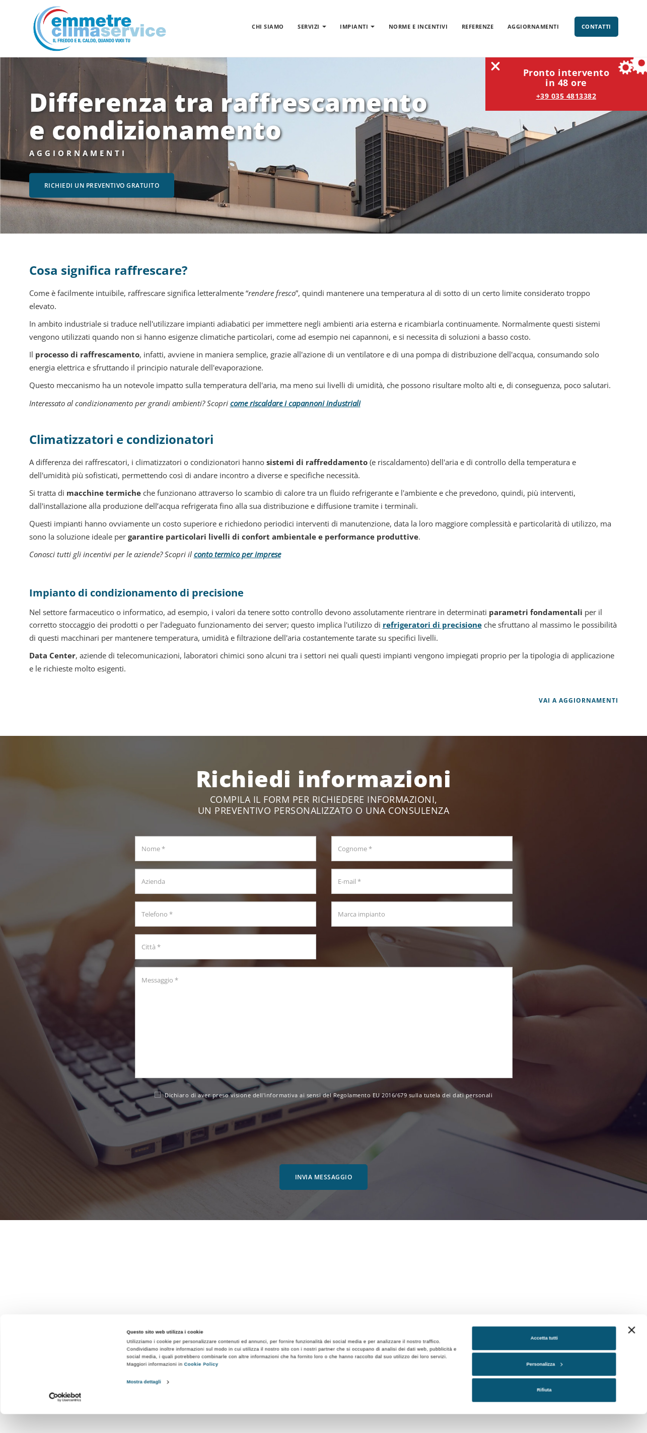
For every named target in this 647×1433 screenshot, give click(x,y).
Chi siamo (268, 26)
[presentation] (323, 1129)
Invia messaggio (323, 1177)
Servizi (312, 26)
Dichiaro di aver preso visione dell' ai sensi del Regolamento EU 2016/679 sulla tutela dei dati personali (323, 1095)
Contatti (596, 26)
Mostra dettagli (144, 1401)
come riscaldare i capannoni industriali (295, 403)
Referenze (478, 26)
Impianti (357, 26)
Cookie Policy (201, 1383)
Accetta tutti (544, 1357)
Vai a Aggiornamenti (578, 700)
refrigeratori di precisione (432, 625)
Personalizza (544, 1383)
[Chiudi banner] (631, 1348)
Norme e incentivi (418, 26)
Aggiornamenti (533, 26)
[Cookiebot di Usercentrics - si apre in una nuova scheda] (65, 1416)
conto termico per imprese (237, 554)
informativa (281, 1095)
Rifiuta (544, 1409)
